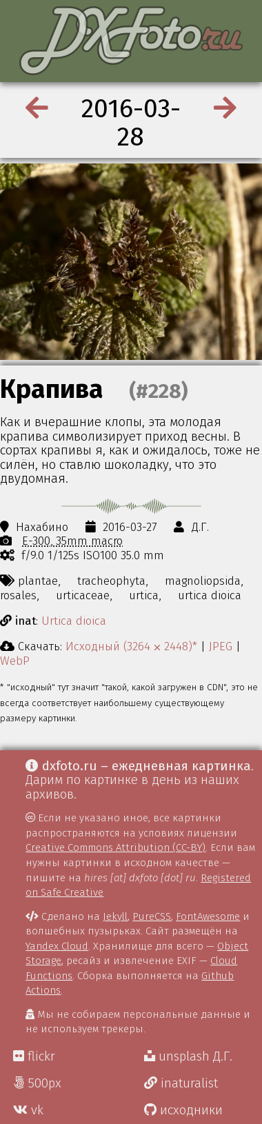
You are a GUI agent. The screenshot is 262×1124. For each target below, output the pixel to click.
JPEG (220, 646)
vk (28, 1110)
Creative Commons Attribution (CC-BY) (115, 847)
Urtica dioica (73, 621)
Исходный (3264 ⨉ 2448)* (131, 646)
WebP (15, 661)
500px (37, 1083)
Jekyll (115, 916)
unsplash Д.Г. (188, 1056)
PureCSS (151, 916)
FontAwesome (208, 916)
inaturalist (181, 1083)
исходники (183, 1110)
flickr (34, 1056)
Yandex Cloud (57, 946)
